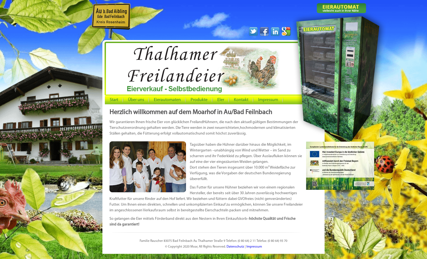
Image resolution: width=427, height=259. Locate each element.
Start (114, 100)
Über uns (134, 100)
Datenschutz (235, 246)
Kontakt (241, 100)
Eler (220, 100)
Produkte (199, 100)
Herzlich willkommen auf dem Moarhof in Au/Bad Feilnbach (190, 112)
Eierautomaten (167, 100)
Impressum (266, 100)
